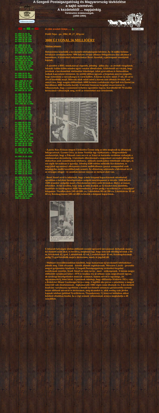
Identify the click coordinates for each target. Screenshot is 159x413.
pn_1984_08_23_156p (23, 139)
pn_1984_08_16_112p (23, 130)
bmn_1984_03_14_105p (24, 62)
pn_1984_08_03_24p (23, 122)
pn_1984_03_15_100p (23, 66)
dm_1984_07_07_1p (22, 111)
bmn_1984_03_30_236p (24, 69)
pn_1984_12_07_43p (23, 181)
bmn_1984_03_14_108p (24, 64)
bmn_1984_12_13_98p (23, 185)
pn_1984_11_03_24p (23, 162)
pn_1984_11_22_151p (23, 173)
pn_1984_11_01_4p (22, 160)
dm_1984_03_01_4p (22, 56)
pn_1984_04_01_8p (22, 73)
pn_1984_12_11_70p (23, 183)
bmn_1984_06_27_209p (24, 103)
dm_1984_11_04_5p (22, 164)
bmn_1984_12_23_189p (24, 194)
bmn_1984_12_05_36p (23, 179)
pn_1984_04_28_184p (23, 77)
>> (32, 29)
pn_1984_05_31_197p (23, 90)
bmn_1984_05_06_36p (23, 81)
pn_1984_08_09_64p (23, 128)
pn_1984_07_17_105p (23, 117)
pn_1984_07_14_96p (23, 113)
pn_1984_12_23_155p (23, 196)
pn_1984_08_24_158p (23, 143)
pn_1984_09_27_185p (23, 151)
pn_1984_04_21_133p (23, 75)
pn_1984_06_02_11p (23, 94)
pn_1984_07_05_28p (23, 109)
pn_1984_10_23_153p (23, 156)
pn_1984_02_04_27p (23, 47)
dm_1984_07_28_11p (23, 119)
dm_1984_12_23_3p (22, 192)
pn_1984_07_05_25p (23, 107)
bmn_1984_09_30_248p (24, 153)
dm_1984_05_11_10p (23, 83)
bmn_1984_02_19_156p (24, 51)
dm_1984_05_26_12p (23, 86)
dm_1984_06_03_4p (22, 96)
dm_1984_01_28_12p (23, 37)
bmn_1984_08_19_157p (24, 137)
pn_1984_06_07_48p (23, 98)
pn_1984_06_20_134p (23, 102)
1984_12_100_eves (22, 198)
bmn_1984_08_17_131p (24, 134)
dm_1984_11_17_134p (23, 170)
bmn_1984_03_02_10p (23, 58)
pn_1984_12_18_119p (23, 186)
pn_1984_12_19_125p (23, 190)
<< (24, 29)
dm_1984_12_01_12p (23, 177)
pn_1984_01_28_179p (23, 39)
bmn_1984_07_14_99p (23, 115)
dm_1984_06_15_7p (22, 100)
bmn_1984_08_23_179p (24, 141)
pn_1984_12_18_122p (23, 188)
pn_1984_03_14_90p (23, 60)
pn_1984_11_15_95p (23, 168)
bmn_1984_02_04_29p (23, 49)
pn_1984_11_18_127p (23, 171)
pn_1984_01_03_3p (22, 34)
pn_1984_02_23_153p (23, 52)
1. (73, 29)
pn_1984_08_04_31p (23, 124)
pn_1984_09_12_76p (23, 149)
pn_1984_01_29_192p (23, 41)
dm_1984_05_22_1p (22, 85)
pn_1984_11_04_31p (23, 166)
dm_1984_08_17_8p (22, 132)
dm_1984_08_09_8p (22, 126)
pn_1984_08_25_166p (23, 145)
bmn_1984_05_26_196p (24, 88)
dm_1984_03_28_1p (22, 68)
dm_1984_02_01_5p (22, 45)
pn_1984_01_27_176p (23, 35)
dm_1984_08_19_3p (22, 136)
